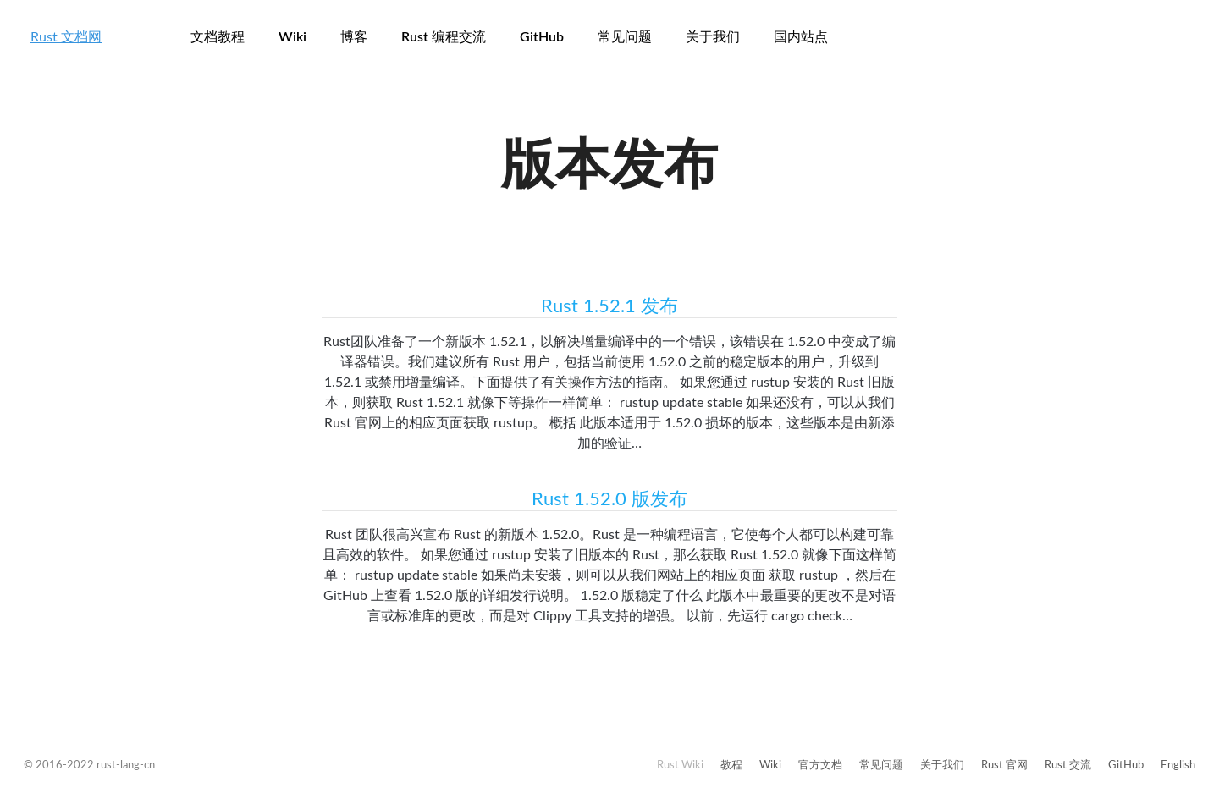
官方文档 (820, 765)
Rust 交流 (1068, 765)
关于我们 (713, 37)
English (1178, 765)
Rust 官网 (1004, 765)
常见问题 (625, 37)
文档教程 (217, 37)
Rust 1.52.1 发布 (609, 306)
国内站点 (801, 37)
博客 (353, 37)
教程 (731, 765)
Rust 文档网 (66, 37)
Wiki (292, 37)
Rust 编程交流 (443, 37)
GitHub (542, 37)
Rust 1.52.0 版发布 (609, 499)
